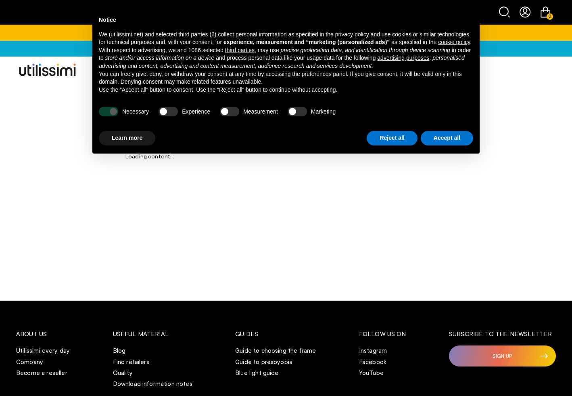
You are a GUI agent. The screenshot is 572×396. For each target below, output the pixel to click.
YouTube (371, 373)
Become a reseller (41, 373)
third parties (240, 50)
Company (29, 362)
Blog (119, 350)
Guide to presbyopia (263, 362)
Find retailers (131, 362)
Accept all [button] (447, 138)
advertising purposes (403, 58)
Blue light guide (257, 373)
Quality (123, 373)
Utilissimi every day (43, 350)
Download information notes (152, 384)
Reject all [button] (392, 138)
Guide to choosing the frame (275, 350)
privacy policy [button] (352, 34)
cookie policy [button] (454, 42)
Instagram (373, 350)
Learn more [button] (127, 138)
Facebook (372, 362)
